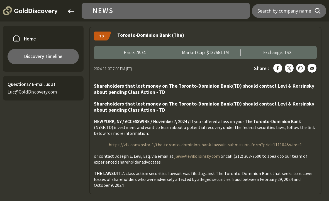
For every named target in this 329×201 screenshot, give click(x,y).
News (103, 11)
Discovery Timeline (43, 56)
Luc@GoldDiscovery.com (32, 92)
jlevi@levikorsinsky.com (197, 156)
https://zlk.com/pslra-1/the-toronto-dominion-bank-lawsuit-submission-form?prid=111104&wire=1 (205, 144)
